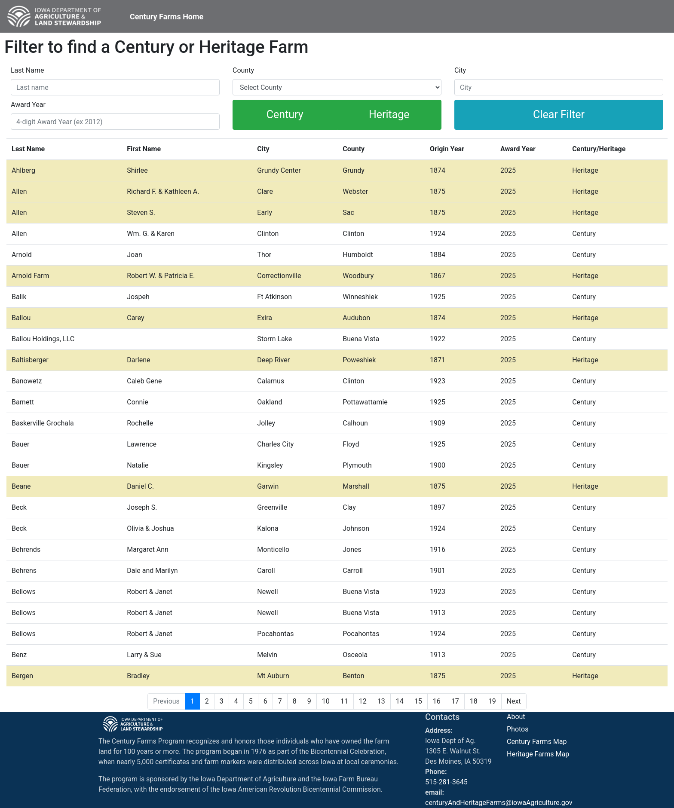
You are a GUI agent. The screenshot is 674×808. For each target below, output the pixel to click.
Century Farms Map (537, 742)
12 (363, 701)
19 (492, 701)
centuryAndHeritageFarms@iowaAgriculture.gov (499, 803)
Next (514, 701)
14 (400, 701)
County (243, 70)
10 (326, 701)
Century (285, 114)
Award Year (28, 105)
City (460, 70)
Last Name (27, 70)
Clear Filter (559, 114)
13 (381, 701)
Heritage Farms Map (538, 754)
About (516, 717)
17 (455, 701)
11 (344, 701)
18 (474, 701)
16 (437, 701)
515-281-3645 (446, 782)
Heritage (389, 114)
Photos (518, 729)
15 (418, 701)
